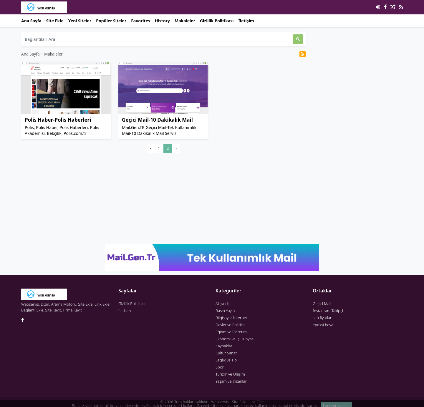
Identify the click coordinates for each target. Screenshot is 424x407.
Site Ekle (55, 21)
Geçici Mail (322, 303)
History (162, 21)
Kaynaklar (224, 346)
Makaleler (185, 21)
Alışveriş (223, 303)
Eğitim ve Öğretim (231, 331)
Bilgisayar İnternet (231, 317)
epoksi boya (323, 324)
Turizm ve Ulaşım (230, 374)
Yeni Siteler (79, 21)
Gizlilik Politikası (217, 21)
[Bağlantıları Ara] (157, 39)
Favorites (140, 21)
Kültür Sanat (226, 353)
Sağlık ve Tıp (226, 360)
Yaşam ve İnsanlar (231, 381)
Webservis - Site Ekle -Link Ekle (237, 401)
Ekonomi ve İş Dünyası (235, 338)
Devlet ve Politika (230, 324)
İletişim (246, 21)
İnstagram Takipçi (328, 310)
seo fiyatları (322, 317)
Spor (220, 367)
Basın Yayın (225, 310)
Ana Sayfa (31, 21)
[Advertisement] (163, 198)
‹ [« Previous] (150, 148)
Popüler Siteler (111, 21)
